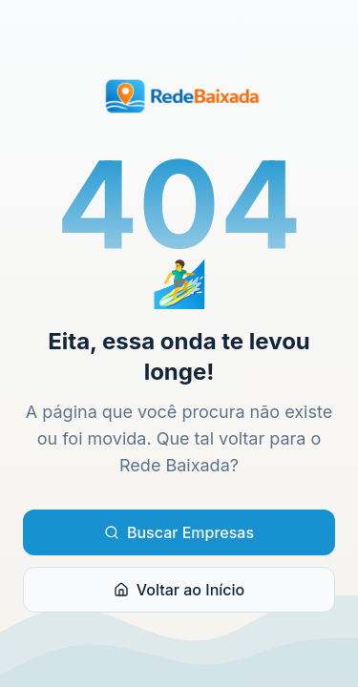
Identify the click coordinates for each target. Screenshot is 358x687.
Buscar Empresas (179, 532)
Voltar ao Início (179, 589)
